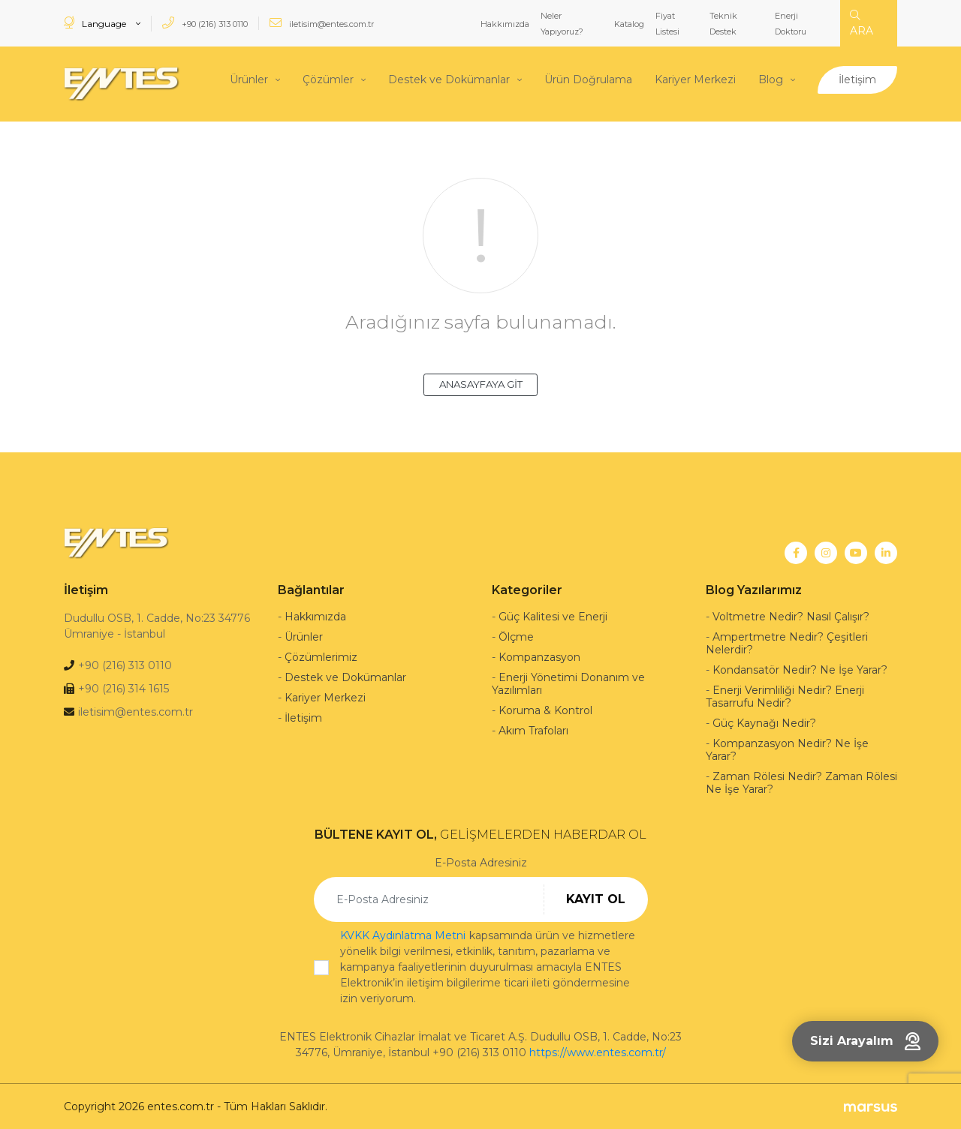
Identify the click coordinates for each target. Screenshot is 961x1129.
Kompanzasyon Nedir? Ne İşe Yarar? (787, 749)
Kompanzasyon (539, 656)
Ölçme (516, 636)
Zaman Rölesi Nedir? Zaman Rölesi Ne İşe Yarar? (801, 782)
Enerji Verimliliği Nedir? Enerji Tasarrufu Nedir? (785, 696)
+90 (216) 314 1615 (123, 688)
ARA (861, 24)
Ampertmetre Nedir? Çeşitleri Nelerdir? (787, 642)
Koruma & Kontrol (545, 709)
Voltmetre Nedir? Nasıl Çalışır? (790, 616)
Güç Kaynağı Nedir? (764, 722)
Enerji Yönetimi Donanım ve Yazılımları (568, 683)
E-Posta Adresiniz (481, 862)
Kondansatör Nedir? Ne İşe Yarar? (799, 669)
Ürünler (249, 79)
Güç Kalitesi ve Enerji (553, 616)
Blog (770, 79)
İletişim (857, 79)
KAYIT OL (595, 898)
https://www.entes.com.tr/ (597, 1051)
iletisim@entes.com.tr (322, 23)
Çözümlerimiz (321, 656)
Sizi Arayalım (865, 1041)
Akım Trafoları (533, 730)
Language (96, 23)
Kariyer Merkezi (695, 79)
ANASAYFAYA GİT (481, 383)
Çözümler (328, 79)
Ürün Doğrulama (588, 79)
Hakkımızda (504, 24)
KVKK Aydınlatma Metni (402, 934)
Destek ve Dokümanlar (449, 79)
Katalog (629, 24)
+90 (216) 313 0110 (205, 23)
